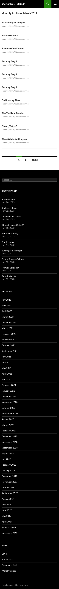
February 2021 (9, 385)
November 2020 (9, 402)
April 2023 (7, 311)
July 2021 (6, 356)
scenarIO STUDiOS (13, 4)
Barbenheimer (9, 199)
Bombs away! (8, 242)
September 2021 (10, 351)
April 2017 (7, 521)
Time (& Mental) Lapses (14, 139)
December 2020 (9, 396)
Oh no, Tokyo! (9, 126)
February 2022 (9, 334)
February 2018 (9, 464)
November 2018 (9, 442)
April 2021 (7, 373)
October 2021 (8, 345)
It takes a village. (9, 208)
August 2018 (8, 453)
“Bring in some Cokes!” (13, 225)
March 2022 (8, 328)
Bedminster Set (9, 276)
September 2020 (10, 413)
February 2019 (9, 430)
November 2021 (9, 339)
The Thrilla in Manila (12, 113)
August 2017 (8, 498)
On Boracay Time (11, 100)
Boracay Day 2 (9, 74)
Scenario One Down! (13, 48)
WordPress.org (9, 570)
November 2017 (9, 481)
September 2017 (10, 493)
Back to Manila (10, 35)
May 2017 (6, 516)
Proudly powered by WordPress (15, 585)
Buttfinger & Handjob (12, 250)
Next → (36, 160)
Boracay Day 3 (9, 61)
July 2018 (6, 459)
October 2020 (8, 407)
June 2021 (7, 362)
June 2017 (7, 510)
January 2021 (8, 390)
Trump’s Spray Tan (10, 267)
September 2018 (10, 447)
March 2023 (8, 316)
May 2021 (6, 368)
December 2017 (9, 476)
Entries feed (7, 559)
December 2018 (9, 436)
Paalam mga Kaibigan (13, 22)
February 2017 (9, 527)
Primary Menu (55, 4)
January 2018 (8, 470)
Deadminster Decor (11, 216)
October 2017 (8, 487)
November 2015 (9, 533)
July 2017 (6, 504)
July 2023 (6, 299)
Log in (4, 553)
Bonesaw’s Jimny (10, 233)
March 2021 (8, 379)
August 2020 (8, 419)
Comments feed (9, 565)
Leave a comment (23, 26)
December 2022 (9, 322)
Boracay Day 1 (9, 87)
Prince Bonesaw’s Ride (13, 259)
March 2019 (8, 425)
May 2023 (6, 305)
